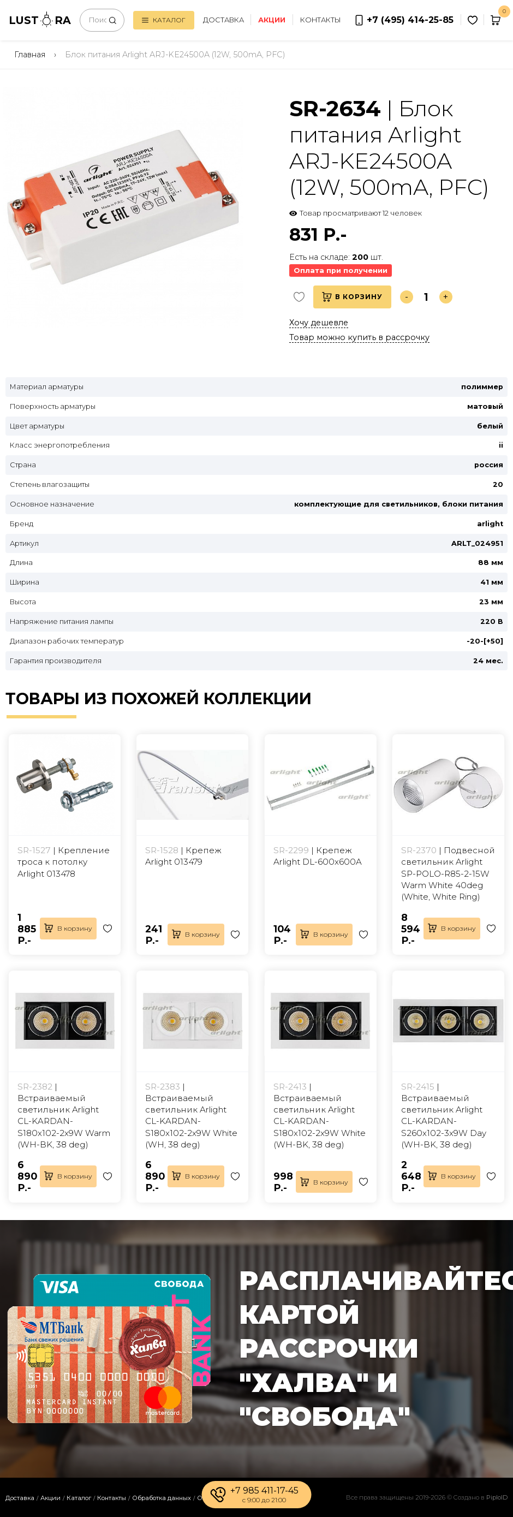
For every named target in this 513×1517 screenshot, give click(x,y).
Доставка (223, 20)
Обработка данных (161, 1498)
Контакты (320, 20)
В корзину (352, 297)
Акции (50, 1498)
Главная (29, 55)
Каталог (164, 20)
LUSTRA (40, 19)
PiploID (497, 1497)
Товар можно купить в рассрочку (359, 337)
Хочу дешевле (318, 323)
